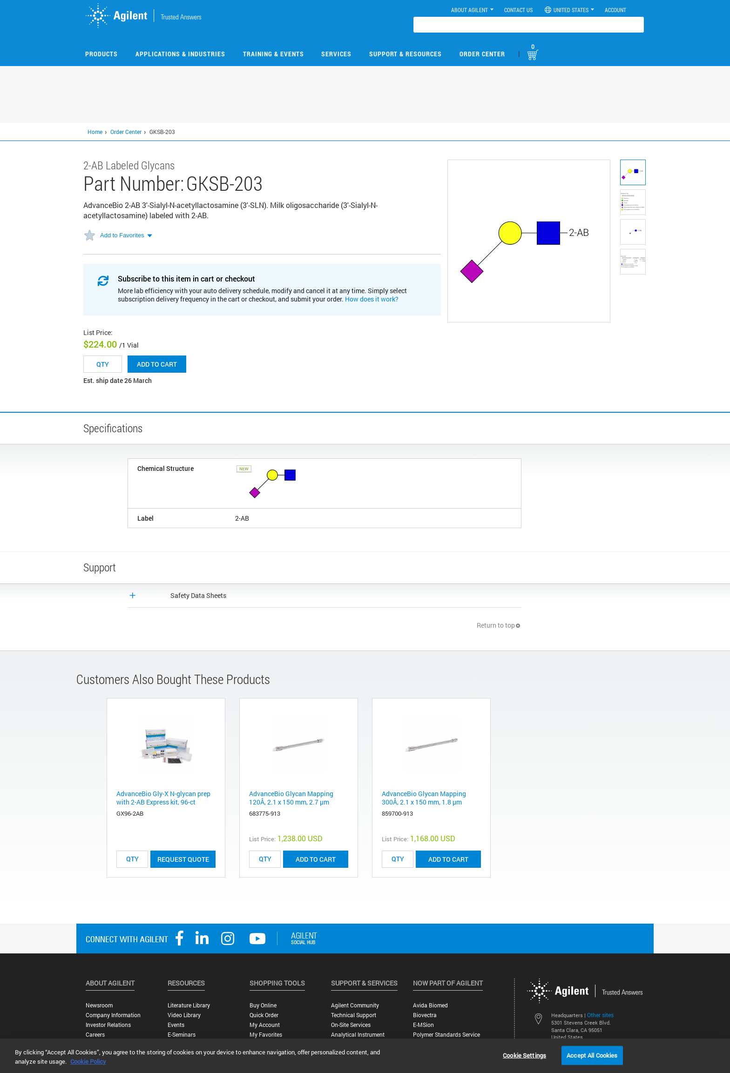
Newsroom (99, 1005)
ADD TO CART (316, 859)
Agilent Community (355, 1005)
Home (95, 131)
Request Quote (183, 859)
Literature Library (189, 1005)
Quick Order (264, 1015)
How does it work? (372, 299)
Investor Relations (108, 1024)
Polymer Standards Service (446, 1034)
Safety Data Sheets (198, 595)
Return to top (499, 625)
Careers (95, 1034)
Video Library (184, 1015)
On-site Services (351, 1024)
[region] (365, 1056)
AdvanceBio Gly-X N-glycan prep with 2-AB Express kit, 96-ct (163, 797)
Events (176, 1024)
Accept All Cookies (592, 1055)
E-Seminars (182, 1034)
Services (336, 53)
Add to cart (157, 364)
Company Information (113, 1015)
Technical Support (353, 1015)
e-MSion (423, 1024)
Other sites (600, 1015)
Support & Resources (405, 53)
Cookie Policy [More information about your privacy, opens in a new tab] (88, 1061)
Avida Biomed (430, 1005)
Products (101, 53)
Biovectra (425, 1015)
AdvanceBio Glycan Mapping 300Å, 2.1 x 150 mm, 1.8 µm (424, 797)
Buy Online (263, 1005)
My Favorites (266, 1034)
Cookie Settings (524, 1055)
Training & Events (273, 53)
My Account (265, 1024)
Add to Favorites (122, 235)
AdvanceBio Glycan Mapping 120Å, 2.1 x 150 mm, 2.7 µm (291, 797)
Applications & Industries (180, 53)
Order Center (482, 53)
